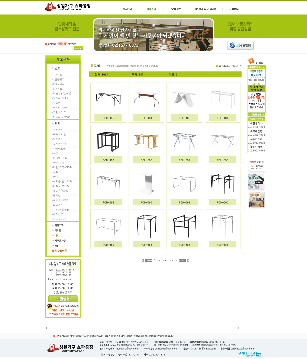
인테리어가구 (60, 107)
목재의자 (58, 129)
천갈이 (57, 103)
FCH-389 (108, 244)
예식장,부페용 (61, 186)
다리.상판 (237, 65)
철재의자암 (59, 143)
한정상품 (58, 214)
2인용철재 (59, 88)
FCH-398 (146, 160)
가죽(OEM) (59, 148)
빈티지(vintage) (62, 117)
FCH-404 (146, 118)
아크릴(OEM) (60, 158)
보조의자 (58, 204)
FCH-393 (146, 202)
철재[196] (101, 74)
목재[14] (137, 74)
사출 (55, 153)
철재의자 (58, 139)
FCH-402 (184, 118)
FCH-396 (222, 160)
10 (175, 260)
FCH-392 (184, 202)
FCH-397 (184, 160)
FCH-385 (222, 244)
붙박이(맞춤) (60, 98)
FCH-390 (222, 202)
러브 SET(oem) (62, 93)
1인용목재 (59, 79)
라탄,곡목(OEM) (62, 167)
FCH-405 (108, 118)
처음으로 (224, 65)
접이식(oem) (60, 190)
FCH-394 (108, 202)
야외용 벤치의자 (62, 181)
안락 (55, 176)
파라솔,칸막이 (61, 200)
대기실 (57, 195)
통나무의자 (59, 219)
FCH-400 (108, 160)
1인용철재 (59, 74)
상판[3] (174, 74)
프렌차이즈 (59, 112)
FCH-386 (184, 244)
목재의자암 (59, 134)
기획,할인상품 (61, 209)
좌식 (55, 172)
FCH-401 (222, 118)
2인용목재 (59, 84)
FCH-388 (146, 244)
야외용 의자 (60, 162)
